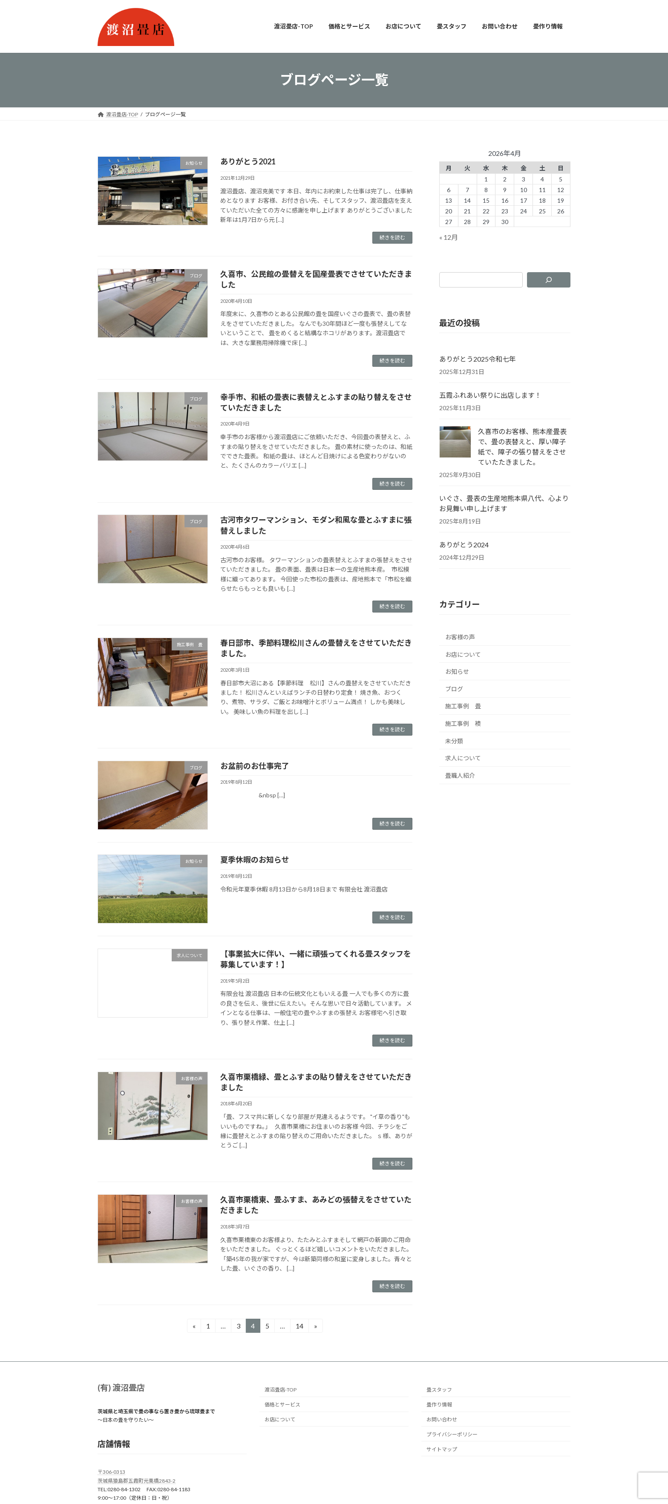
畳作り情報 (439, 1404)
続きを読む (392, 237)
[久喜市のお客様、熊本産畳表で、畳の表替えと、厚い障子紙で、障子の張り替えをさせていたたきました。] (455, 442)
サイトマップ (441, 1449)
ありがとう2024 (464, 545)
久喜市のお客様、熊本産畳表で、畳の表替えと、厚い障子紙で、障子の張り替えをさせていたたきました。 (522, 446)
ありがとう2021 (248, 161)
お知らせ (457, 671)
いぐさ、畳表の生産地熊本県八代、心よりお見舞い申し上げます (504, 503)
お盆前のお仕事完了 (254, 766)
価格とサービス (282, 1404)
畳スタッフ (439, 1390)
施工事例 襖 (463, 723)
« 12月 (448, 237)
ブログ (454, 688)
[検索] (548, 279)
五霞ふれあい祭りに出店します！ (490, 395)
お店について (463, 654)
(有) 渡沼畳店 (121, 1387)
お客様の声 (460, 637)
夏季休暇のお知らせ (254, 859)
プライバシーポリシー (452, 1434)
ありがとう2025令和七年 (477, 359)
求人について (463, 758)
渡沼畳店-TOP (281, 1390)
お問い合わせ (441, 1419)
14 (299, 1327)
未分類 (454, 740)
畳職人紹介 (460, 775)
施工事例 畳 (463, 706)
